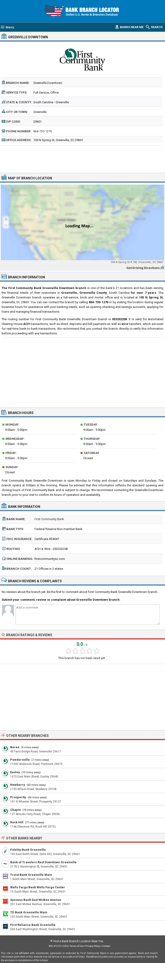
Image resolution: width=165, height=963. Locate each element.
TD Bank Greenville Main (28, 912)
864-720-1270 (42, 131)
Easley (15, 772)
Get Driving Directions (143, 268)
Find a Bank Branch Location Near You (78, 941)
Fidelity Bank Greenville (28, 849)
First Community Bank (49, 519)
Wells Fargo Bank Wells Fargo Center (37, 887)
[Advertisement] (82, 158)
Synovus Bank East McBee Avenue (35, 900)
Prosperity (18, 797)
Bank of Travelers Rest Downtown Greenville (43, 862)
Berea (14, 747)
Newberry (17, 784)
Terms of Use (77, 946)
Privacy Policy (92, 946)
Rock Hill (16, 822)
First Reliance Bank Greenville (33, 925)
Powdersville (20, 759)
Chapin (15, 810)
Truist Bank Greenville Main (31, 875)
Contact (106, 946)
